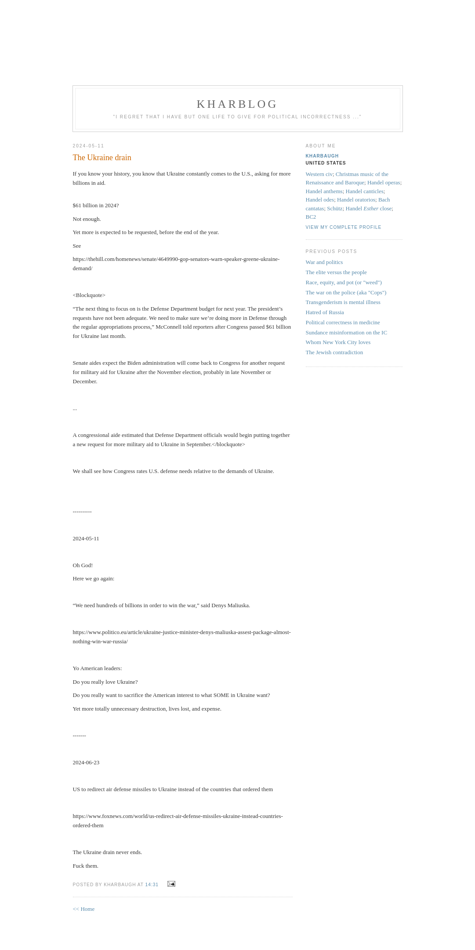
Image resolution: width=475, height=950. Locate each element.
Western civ (319, 174)
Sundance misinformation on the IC (347, 332)
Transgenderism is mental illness (343, 302)
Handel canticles (365, 191)
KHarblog (237, 104)
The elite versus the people (336, 272)
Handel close (369, 208)
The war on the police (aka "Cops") (346, 292)
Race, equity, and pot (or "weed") (344, 282)
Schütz (334, 208)
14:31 (152, 884)
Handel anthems (324, 191)
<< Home (84, 909)
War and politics (324, 262)
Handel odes (320, 199)
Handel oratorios (356, 199)
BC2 (311, 216)
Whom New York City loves (338, 342)
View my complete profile (344, 227)
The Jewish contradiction (334, 352)
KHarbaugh (322, 156)
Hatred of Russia (325, 312)
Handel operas (383, 182)
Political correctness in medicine (343, 322)
